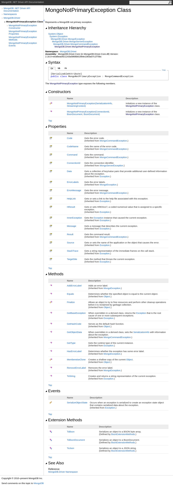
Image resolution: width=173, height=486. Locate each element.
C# (52, 68)
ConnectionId (73, 163)
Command (72, 154)
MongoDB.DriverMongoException (68, 39)
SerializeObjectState (77, 402)
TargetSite (72, 259)
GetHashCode (74, 324)
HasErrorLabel (74, 351)
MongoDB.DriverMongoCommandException (75, 44)
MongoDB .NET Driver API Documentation (17, 9)
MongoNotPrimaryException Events (23, 44)
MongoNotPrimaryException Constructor (23, 26)
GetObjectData (74, 332)
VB (59, 68)
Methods (54, 274)
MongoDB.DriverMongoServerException (72, 41)
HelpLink (71, 198)
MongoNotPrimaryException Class (24, 21)
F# (66, 68)
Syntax (52, 62)
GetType (71, 343)
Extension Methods (63, 420)
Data (69, 171)
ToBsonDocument (76, 440)
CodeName (72, 146)
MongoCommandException (113, 140)
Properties (55, 126)
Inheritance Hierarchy (65, 28)
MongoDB (39, 483)
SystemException (58, 36)
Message (71, 226)
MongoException (108, 184)
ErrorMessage (74, 190)
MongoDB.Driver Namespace (63, 471)
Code (69, 138)
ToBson (70, 431)
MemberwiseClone (76, 359)
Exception (105, 176)
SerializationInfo (141, 332)
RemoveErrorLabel (76, 367)
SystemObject (55, 34)
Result (70, 234)
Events (52, 391)
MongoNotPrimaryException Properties (23, 32)
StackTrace (72, 251)
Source (70, 242)
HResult (71, 207)
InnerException (74, 217)
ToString (71, 376)
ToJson (70, 448)
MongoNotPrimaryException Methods (23, 38)
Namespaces (10, 14)
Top (50, 120)
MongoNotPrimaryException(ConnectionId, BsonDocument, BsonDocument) (88, 112)
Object (107, 296)
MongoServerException (111, 165)
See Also (54, 463)
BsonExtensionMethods (123, 434)
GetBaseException (76, 313)
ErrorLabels (73, 182)
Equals (70, 294)
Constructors (58, 91)
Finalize (71, 302)
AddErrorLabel (74, 285)
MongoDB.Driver (12, 18)
